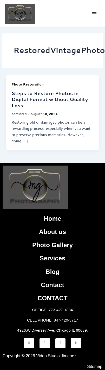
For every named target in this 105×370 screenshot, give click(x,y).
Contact (52, 284)
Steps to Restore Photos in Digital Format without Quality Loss (49, 99)
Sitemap (94, 366)
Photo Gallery (52, 244)
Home (52, 218)
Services (52, 258)
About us (52, 231)
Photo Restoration (27, 84)
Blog (52, 271)
